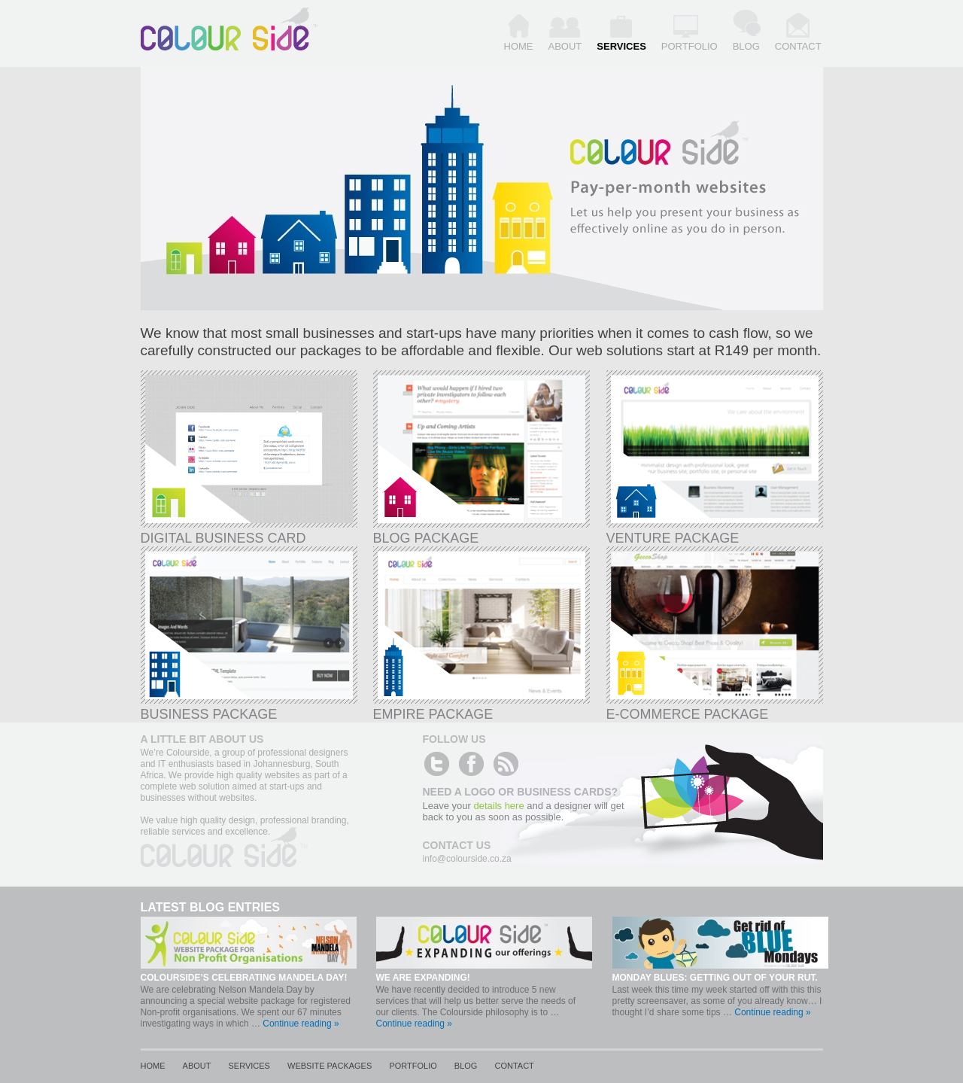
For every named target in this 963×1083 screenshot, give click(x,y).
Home (518, 46)
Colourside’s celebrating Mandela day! (244, 977)
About (565, 46)
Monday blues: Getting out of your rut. (715, 977)
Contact (798, 46)
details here (498, 805)
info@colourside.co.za (467, 858)
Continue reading (301, 1023)
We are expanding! (423, 977)
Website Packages (329, 1065)
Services (621, 46)
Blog (746, 46)
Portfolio (689, 46)
